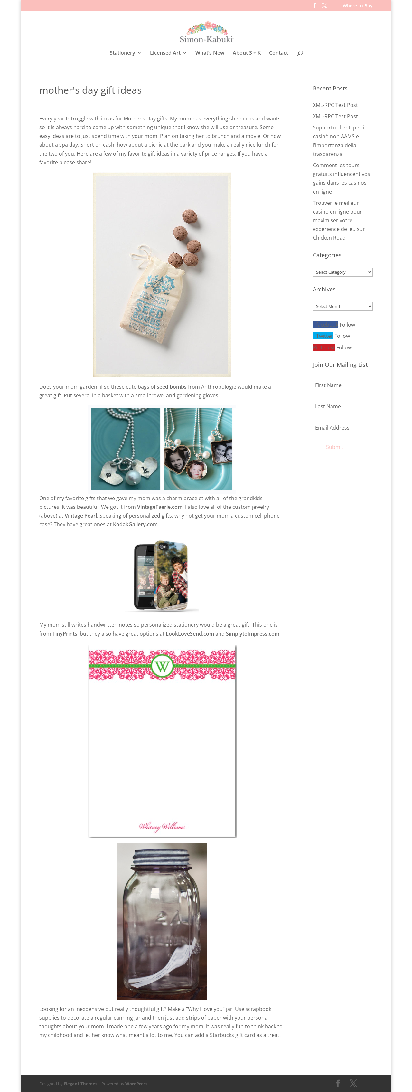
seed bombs (172, 385)
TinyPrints (64, 632)
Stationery (122, 53)
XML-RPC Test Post (335, 104)
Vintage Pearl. (81, 514)
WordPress (136, 1083)
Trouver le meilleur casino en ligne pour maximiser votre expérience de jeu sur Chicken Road (339, 219)
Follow (347, 323)
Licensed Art (165, 53)
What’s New (209, 53)
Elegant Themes (80, 1083)
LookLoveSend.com (190, 632)
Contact (278, 53)
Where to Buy (358, 6)
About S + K (247, 53)
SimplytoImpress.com (252, 632)
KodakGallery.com (135, 523)
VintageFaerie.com (160, 505)
